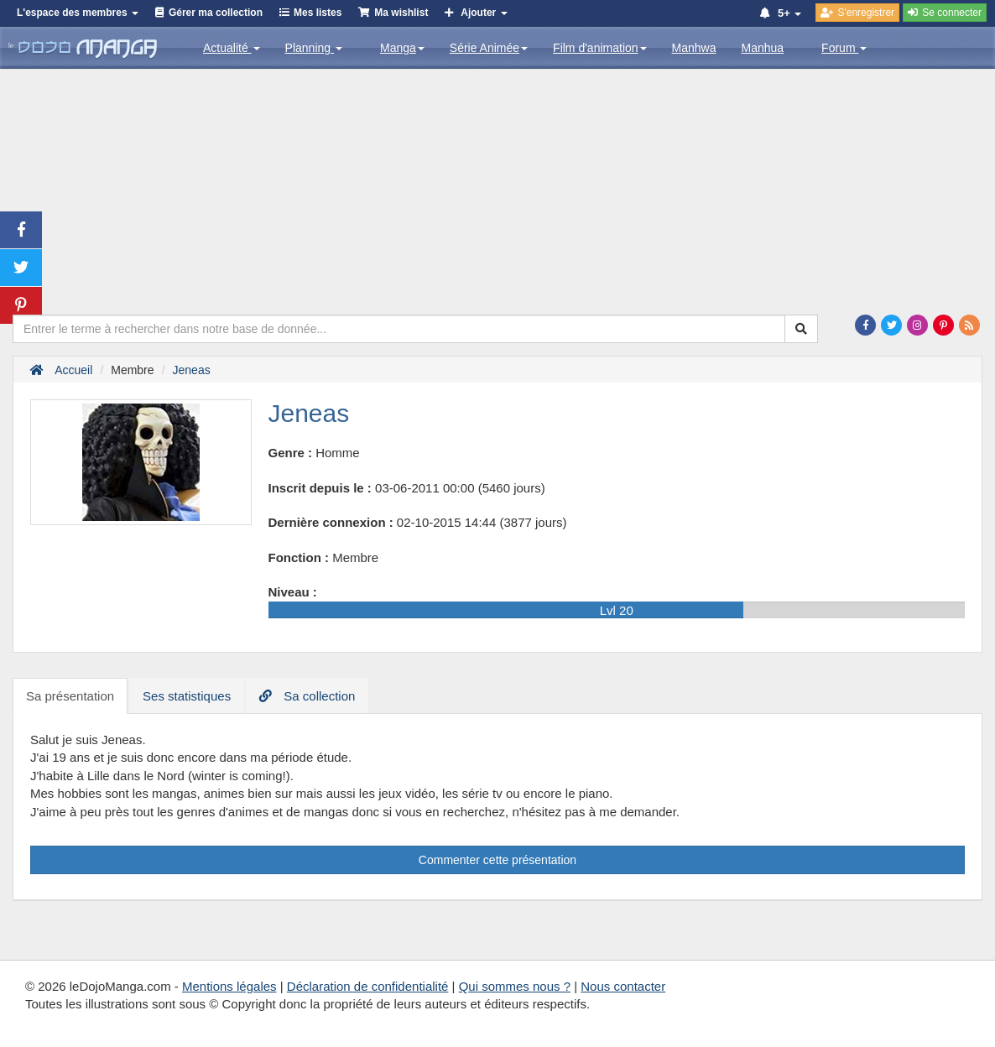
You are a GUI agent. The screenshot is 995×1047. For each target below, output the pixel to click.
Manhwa (694, 48)
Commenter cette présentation (497, 860)
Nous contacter (623, 986)
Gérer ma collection (216, 12)
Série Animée (489, 48)
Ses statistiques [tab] (187, 696)
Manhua (763, 48)
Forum (844, 48)
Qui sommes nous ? (514, 986)
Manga (402, 48)
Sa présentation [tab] (70, 696)
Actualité (231, 48)
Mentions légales (229, 986)
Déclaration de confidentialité (368, 986)
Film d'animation (600, 48)
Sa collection (307, 696)
